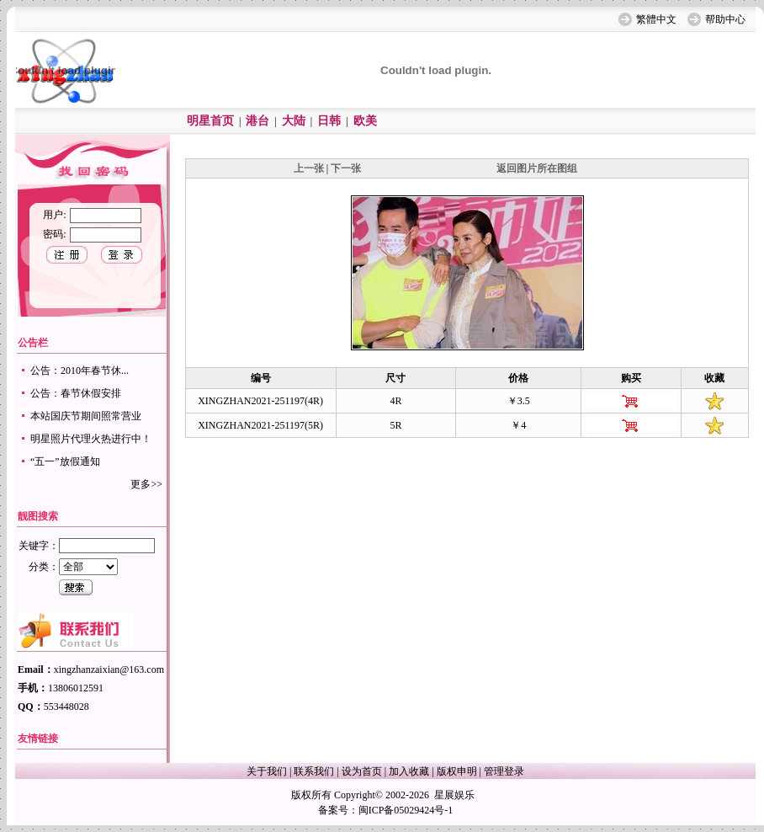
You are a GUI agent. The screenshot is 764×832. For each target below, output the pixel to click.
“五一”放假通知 (65, 461)
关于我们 (267, 771)
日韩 (329, 121)
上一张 (309, 168)
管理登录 (504, 771)
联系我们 (314, 771)
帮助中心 (725, 19)
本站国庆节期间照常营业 (85, 416)
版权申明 (457, 771)
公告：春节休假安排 (75, 393)
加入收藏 (409, 771)
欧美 (365, 121)
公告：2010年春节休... (79, 370)
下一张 (346, 168)
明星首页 (210, 121)
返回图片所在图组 (536, 168)
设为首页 (362, 771)
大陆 (293, 121)
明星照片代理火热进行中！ (90, 439)
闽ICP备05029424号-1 (406, 810)
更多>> (146, 484)
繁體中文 (656, 19)
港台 (257, 121)
